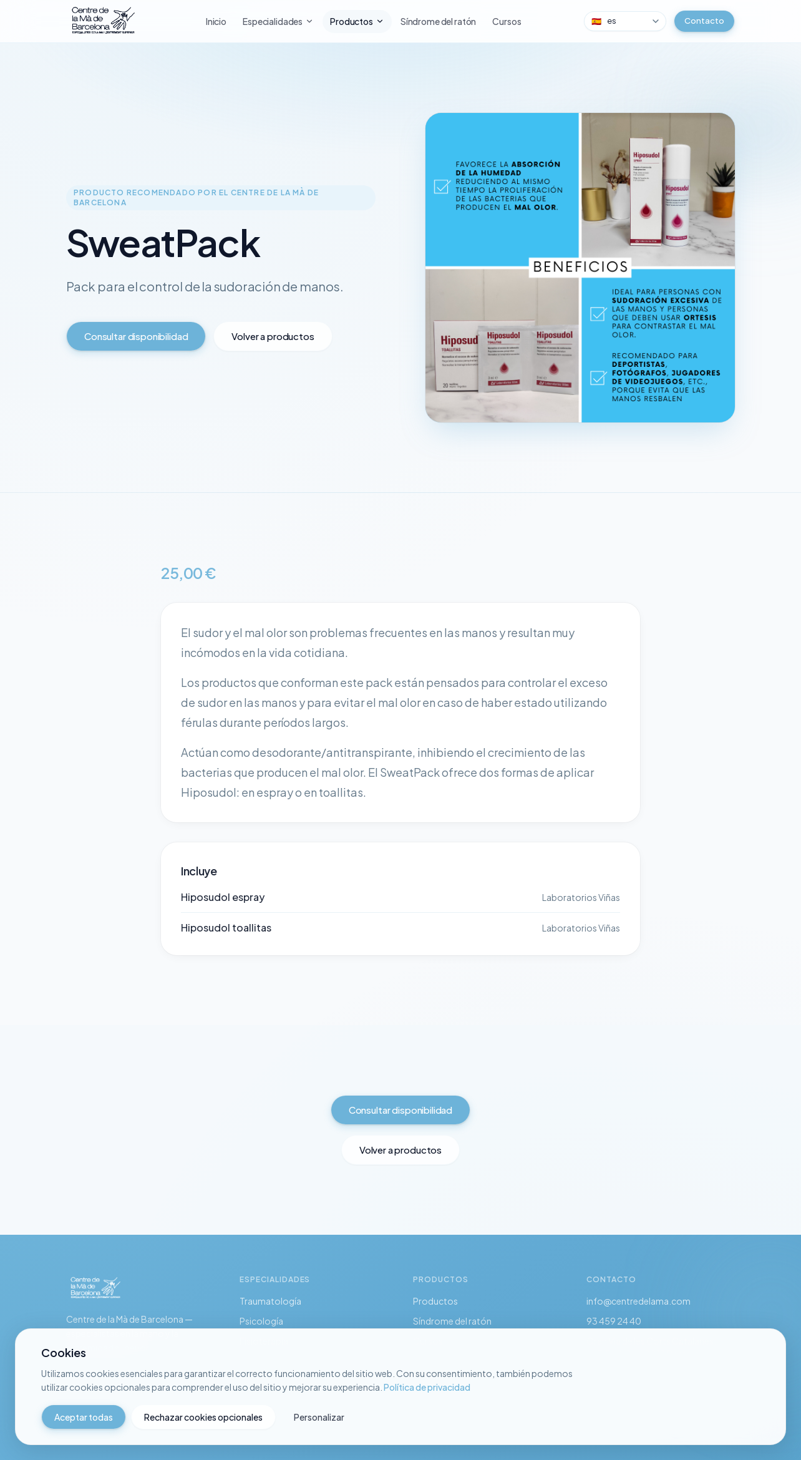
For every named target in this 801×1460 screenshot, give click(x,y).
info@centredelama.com (638, 1301)
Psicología (261, 1320)
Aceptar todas (83, 1417)
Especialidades (278, 21)
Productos (357, 21)
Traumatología (270, 1301)
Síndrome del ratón (438, 21)
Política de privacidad (427, 1387)
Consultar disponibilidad (136, 336)
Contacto (704, 21)
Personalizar (319, 1417)
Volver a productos (272, 336)
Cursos (506, 21)
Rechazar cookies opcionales (203, 1417)
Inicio (216, 21)
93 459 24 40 (613, 1320)
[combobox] (625, 21)
